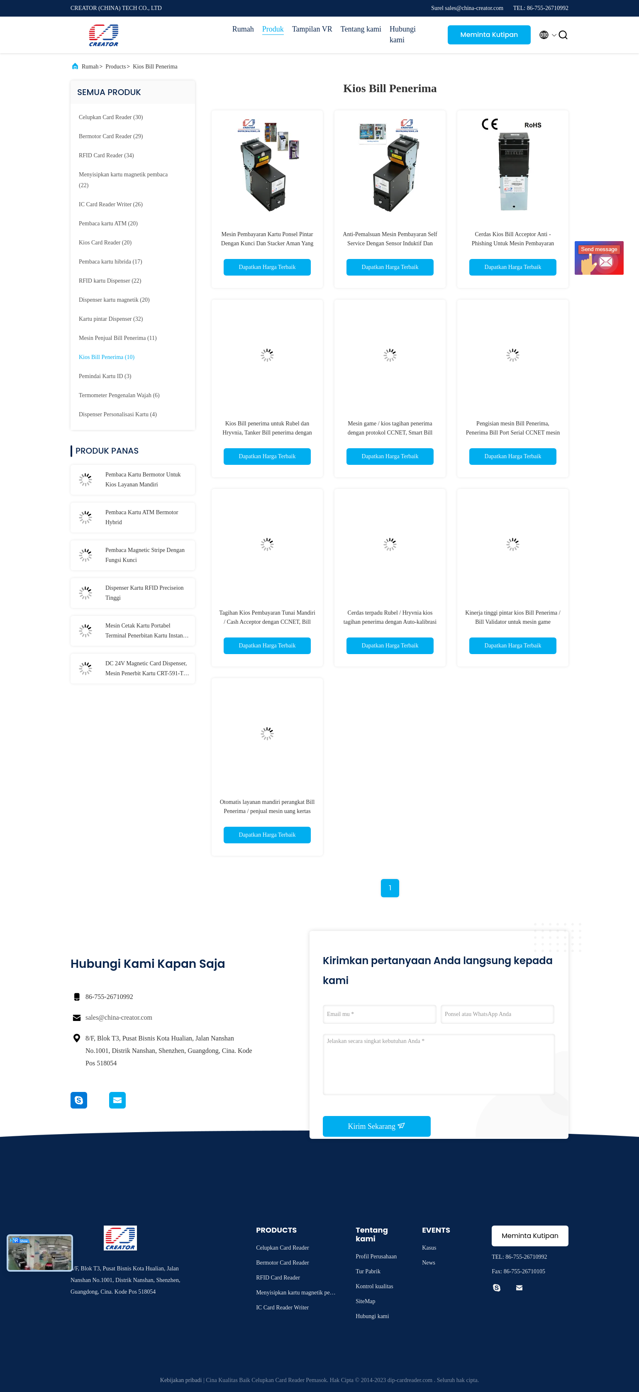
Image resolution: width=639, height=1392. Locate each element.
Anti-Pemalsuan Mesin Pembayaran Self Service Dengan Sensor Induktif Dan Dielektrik (390, 243)
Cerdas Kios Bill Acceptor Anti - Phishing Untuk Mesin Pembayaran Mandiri (513, 243)
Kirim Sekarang (377, 1126)
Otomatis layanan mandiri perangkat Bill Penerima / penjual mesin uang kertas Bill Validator (267, 811)
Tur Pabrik (368, 1271)
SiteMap (365, 1301)
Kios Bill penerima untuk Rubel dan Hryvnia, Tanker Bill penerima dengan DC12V (267, 432)
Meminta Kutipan (489, 34)
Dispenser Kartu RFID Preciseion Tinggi (144, 593)
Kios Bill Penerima (155, 66)
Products (115, 66)
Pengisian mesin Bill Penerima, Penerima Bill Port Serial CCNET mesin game (513, 432)
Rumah (243, 29)
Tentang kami (361, 29)
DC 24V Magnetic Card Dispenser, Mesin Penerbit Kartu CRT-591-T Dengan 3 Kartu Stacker (146, 669)
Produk (273, 29)
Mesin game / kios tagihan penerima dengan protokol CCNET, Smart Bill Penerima (390, 432)
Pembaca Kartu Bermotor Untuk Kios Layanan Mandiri (143, 479)
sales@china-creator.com (118, 1017)
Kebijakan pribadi (181, 1380)
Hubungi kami (403, 34)
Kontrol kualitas (374, 1286)
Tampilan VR (312, 29)
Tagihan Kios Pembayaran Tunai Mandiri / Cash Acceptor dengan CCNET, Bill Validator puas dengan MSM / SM (267, 622)
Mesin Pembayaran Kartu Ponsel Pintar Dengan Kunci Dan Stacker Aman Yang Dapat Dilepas (267, 243)
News (428, 1263)
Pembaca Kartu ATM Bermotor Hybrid (141, 517)
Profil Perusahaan (376, 1256)
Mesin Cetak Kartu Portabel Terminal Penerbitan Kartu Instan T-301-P (147, 632)
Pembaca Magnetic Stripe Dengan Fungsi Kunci (145, 555)
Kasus (429, 1248)
